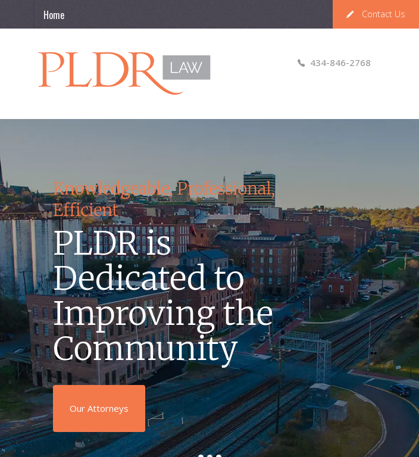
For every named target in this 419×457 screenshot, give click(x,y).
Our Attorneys (99, 408)
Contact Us (375, 14)
